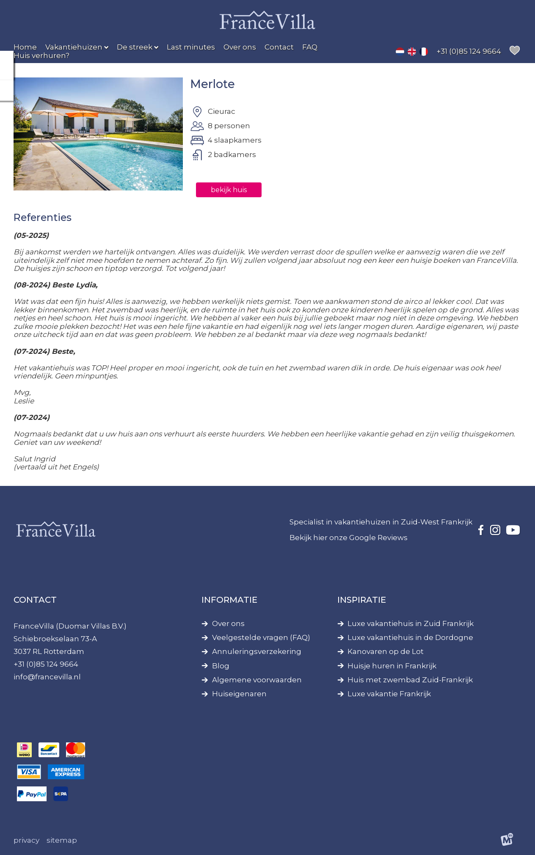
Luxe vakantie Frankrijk (389, 694)
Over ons (228, 624)
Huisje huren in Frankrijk (391, 666)
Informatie (229, 600)
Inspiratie (361, 600)
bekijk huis (227, 190)
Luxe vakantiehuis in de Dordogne (410, 638)
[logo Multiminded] (507, 841)
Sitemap (62, 840)
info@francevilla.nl (47, 677)
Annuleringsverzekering (256, 652)
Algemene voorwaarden (257, 680)
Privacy (26, 840)
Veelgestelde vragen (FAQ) (261, 638)
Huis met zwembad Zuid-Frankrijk (410, 680)
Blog (220, 666)
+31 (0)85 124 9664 (46, 664)
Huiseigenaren (239, 694)
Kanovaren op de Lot (385, 652)
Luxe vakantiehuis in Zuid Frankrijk (410, 624)
